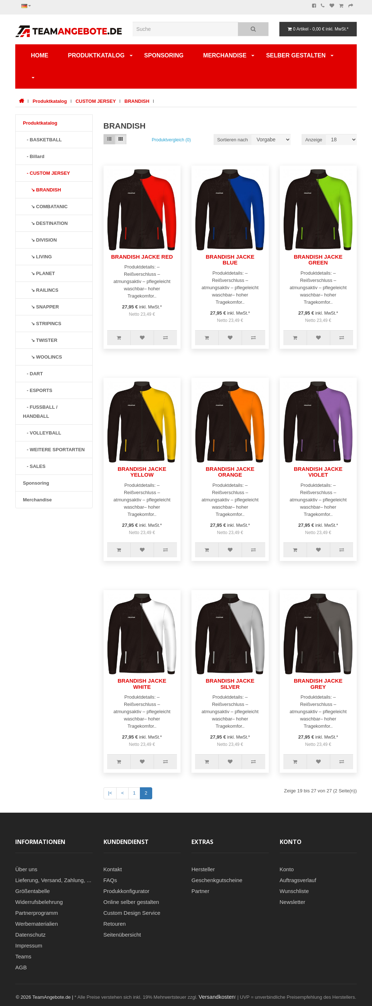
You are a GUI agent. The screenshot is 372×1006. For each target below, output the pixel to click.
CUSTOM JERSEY (96, 101)
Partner (200, 891)
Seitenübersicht (122, 935)
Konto (287, 869)
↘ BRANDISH (42, 190)
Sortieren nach (232, 139)
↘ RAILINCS (40, 290)
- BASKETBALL (42, 139)
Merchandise (224, 55)
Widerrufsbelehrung (39, 902)
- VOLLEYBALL (42, 433)
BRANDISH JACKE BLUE (230, 260)
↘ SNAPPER (41, 307)
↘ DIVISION (40, 240)
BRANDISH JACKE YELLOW (142, 472)
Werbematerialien (36, 924)
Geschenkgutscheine (216, 880)
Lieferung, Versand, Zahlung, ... (53, 880)
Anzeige (313, 139)
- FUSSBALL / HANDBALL (40, 411)
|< (110, 793)
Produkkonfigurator (127, 891)
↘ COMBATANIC (45, 206)
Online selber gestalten (131, 902)
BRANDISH (137, 101)
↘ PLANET (39, 273)
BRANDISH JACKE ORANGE (230, 472)
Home (39, 55)
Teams (23, 956)
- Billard (33, 156)
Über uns (26, 869)
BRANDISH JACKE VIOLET (318, 472)
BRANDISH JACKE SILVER (230, 684)
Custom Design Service (132, 913)
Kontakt (113, 869)
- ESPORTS (37, 390)
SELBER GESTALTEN (296, 55)
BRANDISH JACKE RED (142, 257)
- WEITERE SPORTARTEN (54, 449)
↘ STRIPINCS (42, 323)
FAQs (110, 880)
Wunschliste (294, 891)
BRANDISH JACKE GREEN (318, 260)
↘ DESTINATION (45, 223)
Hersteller (203, 869)
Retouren (115, 924)
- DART (33, 373)
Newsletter (293, 902)
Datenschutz (30, 935)
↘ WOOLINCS (42, 357)
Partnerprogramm (36, 913)
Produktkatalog (96, 55)
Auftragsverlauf (298, 880)
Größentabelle (32, 891)
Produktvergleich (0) (171, 139)
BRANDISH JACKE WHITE (142, 684)
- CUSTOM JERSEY (46, 173)
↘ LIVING (37, 256)
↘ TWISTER (40, 340)
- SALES (34, 466)
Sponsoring (163, 55)
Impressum (28, 945)
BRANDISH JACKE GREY (318, 684)
